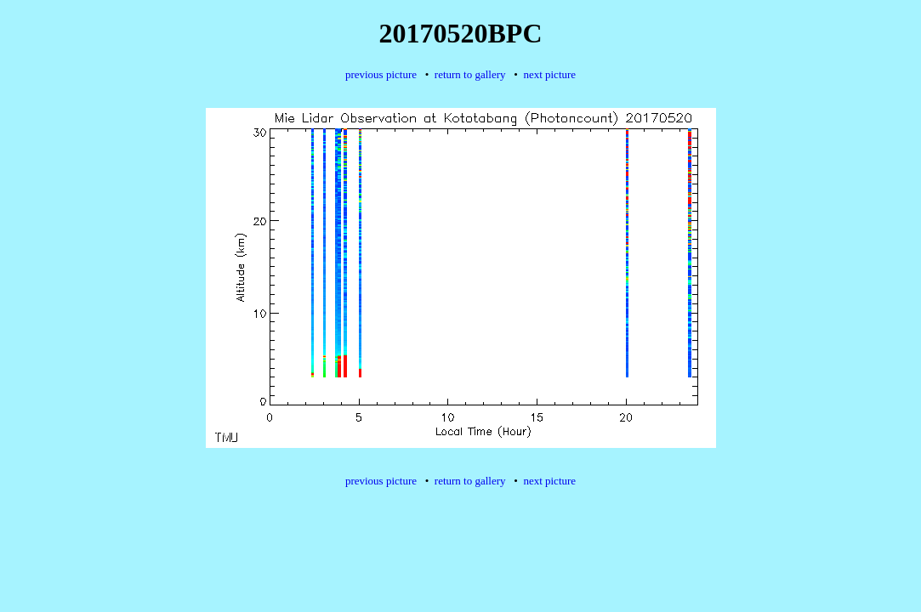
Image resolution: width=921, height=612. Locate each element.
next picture (549, 74)
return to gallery (470, 74)
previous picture (381, 74)
